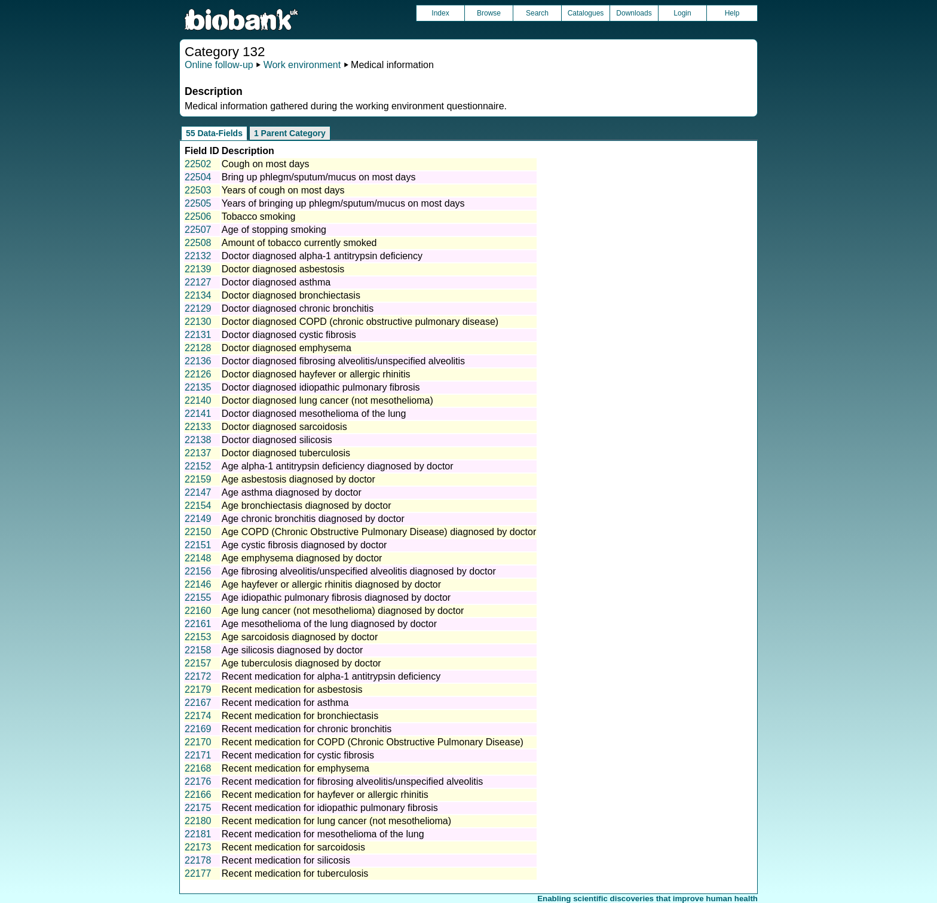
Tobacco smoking (259, 216)
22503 (198, 190)
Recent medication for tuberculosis (295, 873)
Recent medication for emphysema (295, 768)
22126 (198, 374)
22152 (198, 466)
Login (682, 13)
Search (537, 13)
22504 (198, 177)
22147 (198, 492)
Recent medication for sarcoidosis (293, 847)
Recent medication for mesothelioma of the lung (323, 834)
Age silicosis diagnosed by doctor (292, 650)
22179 (198, 689)
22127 (198, 282)
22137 (198, 453)
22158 (198, 650)
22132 (198, 256)
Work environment (302, 65)
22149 (198, 519)
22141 (198, 413)
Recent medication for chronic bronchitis (307, 729)
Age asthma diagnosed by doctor (292, 492)
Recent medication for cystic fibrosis (298, 755)
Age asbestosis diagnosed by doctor (298, 479)
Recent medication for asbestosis (292, 689)
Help (732, 13)
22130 (198, 322)
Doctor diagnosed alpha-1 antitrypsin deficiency (322, 256)
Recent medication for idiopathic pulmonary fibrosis (330, 808)
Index (440, 13)
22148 (198, 558)
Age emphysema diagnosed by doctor (302, 558)
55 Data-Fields (214, 133)
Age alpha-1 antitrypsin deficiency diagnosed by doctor (338, 466)
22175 (198, 808)
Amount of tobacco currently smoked (299, 243)
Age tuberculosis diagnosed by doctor (301, 663)
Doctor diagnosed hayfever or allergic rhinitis (316, 374)
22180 (198, 821)
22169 (198, 729)
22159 (198, 479)
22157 (198, 663)
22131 (198, 335)
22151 (198, 545)
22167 (198, 703)
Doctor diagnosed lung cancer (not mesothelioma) (327, 400)
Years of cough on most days (283, 190)
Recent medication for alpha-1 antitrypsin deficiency (331, 676)
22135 (198, 387)
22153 (198, 637)
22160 (198, 611)
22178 (198, 860)
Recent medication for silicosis (286, 860)
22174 (198, 716)
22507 (198, 230)
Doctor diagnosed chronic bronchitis (297, 308)
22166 (198, 795)
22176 (198, 781)
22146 (198, 584)
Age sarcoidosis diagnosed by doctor (300, 637)
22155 (198, 597)
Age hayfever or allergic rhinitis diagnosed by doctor (331, 584)
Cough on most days (266, 164)
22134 (198, 295)
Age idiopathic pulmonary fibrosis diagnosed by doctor (336, 597)
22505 (198, 203)
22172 (198, 676)
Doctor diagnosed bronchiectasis (291, 295)
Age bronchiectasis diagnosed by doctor (306, 505)
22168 (198, 768)
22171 (198, 755)
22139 (198, 269)
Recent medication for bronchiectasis (300, 716)
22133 (198, 427)
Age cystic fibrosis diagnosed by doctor (304, 545)
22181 (198, 834)
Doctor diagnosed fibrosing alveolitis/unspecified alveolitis (343, 361)
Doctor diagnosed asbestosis (283, 269)
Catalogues (586, 13)
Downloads (633, 13)
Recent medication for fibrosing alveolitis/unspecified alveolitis (352, 781)
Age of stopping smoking (274, 230)
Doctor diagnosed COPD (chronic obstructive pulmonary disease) (360, 322)
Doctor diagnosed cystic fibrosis (289, 335)
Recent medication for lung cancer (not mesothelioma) (336, 821)
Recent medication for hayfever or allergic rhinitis (325, 795)
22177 (198, 873)
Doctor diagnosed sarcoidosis (284, 427)
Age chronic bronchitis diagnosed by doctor (313, 519)
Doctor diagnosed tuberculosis (286, 453)
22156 (198, 571)
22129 (198, 308)
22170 (198, 742)
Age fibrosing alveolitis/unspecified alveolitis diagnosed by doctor (359, 571)
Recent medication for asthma (285, 703)
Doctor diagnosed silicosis (277, 440)
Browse (489, 13)
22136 (198, 361)
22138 (198, 440)
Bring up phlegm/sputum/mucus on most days (319, 177)
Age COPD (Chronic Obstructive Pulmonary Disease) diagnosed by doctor (379, 532)
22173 (198, 847)
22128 (198, 348)
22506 (198, 216)
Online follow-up (219, 65)
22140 (198, 400)
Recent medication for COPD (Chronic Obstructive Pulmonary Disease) (372, 742)
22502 (198, 164)
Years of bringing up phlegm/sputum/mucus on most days (343, 203)
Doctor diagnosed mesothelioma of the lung (314, 413)
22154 (198, 505)
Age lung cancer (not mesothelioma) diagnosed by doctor (343, 611)
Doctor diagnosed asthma (276, 282)
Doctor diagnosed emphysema (286, 348)
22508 (198, 243)
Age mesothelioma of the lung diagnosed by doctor (329, 624)
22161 (198, 624)
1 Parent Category (290, 133)
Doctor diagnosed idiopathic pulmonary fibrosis (321, 387)
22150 (198, 532)
